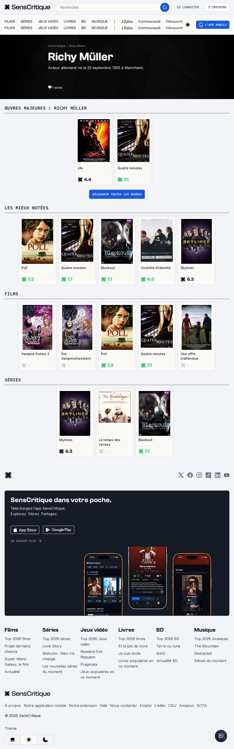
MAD (160, 649)
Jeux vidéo (94, 625)
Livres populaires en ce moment (136, 659)
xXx (80, 163)
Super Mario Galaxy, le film (17, 657)
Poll (24, 263)
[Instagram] (199, 472)
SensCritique (56, 41)
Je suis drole (129, 649)
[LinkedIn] (217, 472)
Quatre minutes (129, 163)
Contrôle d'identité (156, 263)
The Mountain (206, 641)
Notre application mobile (45, 701)
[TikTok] (208, 472)
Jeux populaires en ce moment (97, 670)
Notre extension (83, 701)
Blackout (108, 263)
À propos (13, 701)
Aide (103, 701)
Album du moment (210, 656)
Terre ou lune (168, 641)
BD (160, 625)
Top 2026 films (17, 634)
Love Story (52, 641)
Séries (50, 625)
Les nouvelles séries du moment (60, 664)
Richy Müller (77, 41)
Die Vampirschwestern (76, 351)
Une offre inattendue (189, 351)
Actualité (12, 667)
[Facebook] (190, 472)
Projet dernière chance (17, 644)
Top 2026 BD (167, 634)
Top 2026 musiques (211, 634)
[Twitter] (181, 472)
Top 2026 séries (56, 634)
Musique (204, 625)
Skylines (187, 263)
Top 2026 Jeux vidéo (93, 637)
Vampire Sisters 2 (35, 349)
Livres (126, 625)
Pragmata (88, 659)
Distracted (203, 649)
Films (11, 625)
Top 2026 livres (131, 634)
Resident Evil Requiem (91, 650)
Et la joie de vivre (133, 641)
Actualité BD (167, 656)
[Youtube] (226, 472)
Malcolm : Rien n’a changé (58, 652)
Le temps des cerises (109, 437)
